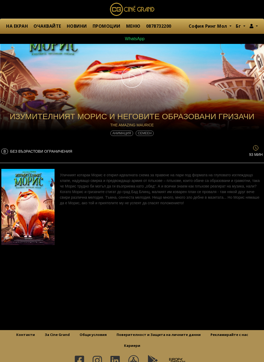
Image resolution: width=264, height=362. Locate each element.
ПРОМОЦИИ (107, 26)
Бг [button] (239, 26)
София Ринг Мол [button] (209, 26)
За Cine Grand (57, 334)
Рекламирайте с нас (229, 334)
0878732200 (158, 26)
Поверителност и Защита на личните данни (159, 334)
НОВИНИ (77, 26)
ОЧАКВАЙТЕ (47, 26)
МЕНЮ (133, 26)
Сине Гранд (132, 9)
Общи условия (93, 334)
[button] (254, 26)
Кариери (132, 345)
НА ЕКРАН (17, 26)
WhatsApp (132, 38)
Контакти (25, 334)
